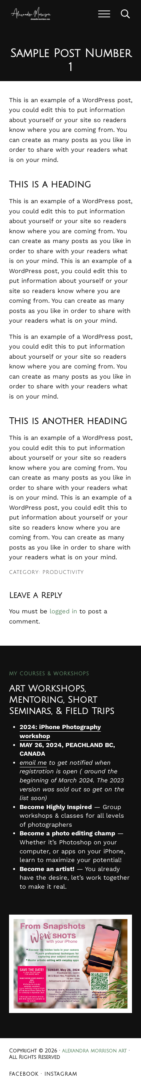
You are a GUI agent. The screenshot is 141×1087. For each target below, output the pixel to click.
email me (33, 762)
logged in (63, 611)
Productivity (63, 572)
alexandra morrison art (94, 1051)
